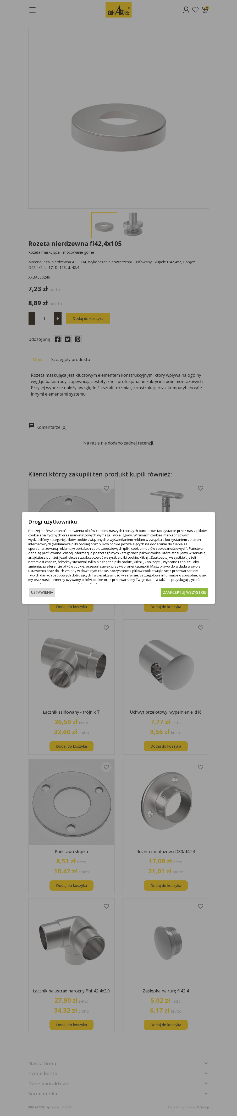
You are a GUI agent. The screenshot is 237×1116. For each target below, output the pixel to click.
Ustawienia (44, 595)
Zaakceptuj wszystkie (182, 595)
